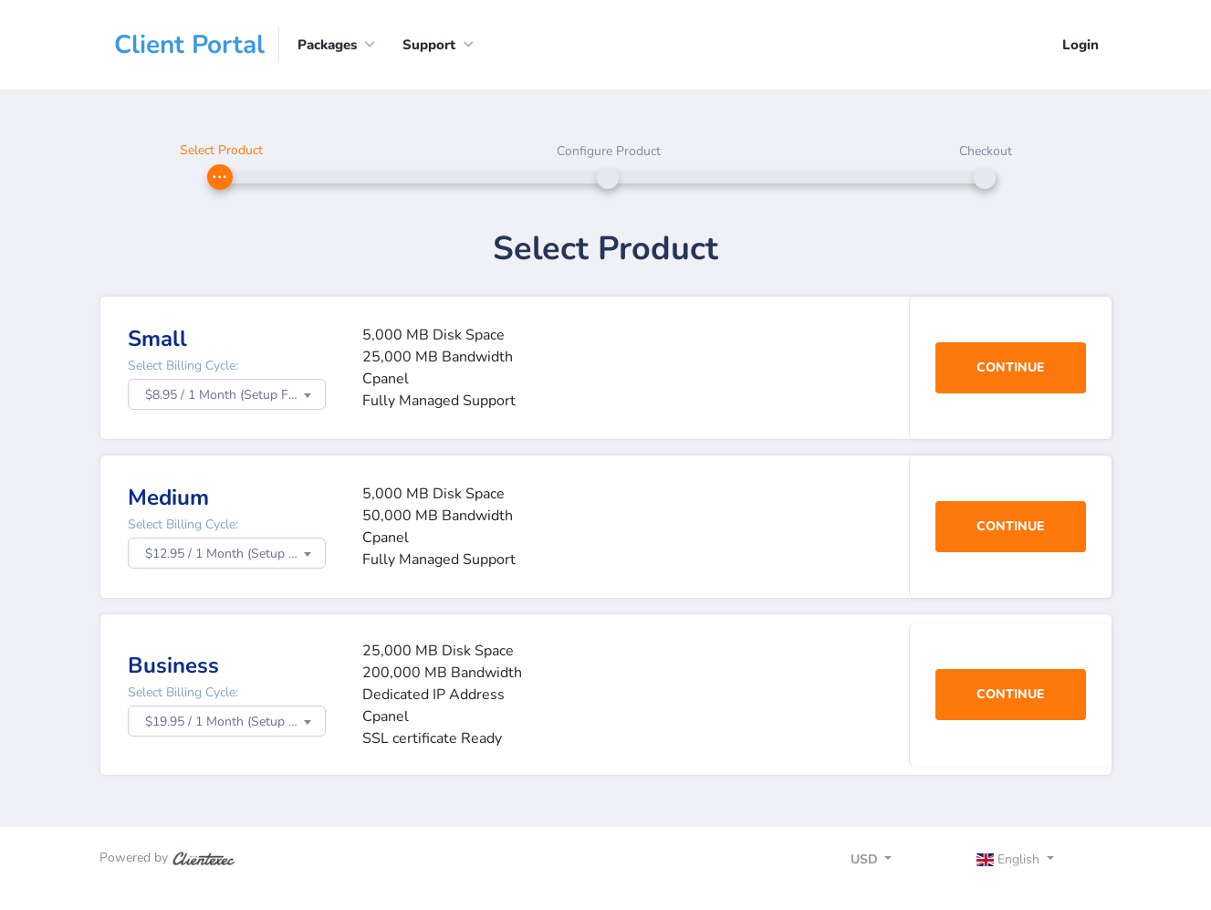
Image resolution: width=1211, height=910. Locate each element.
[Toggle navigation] (1031, 861)
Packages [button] (327, 45)
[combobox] (227, 394)
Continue (1010, 367)
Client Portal (189, 44)
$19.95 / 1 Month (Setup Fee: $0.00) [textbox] (235, 721)
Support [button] (428, 45)
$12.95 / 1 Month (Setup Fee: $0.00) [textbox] (235, 553)
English (1009, 859)
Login (1080, 45)
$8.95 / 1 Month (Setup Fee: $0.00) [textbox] (235, 394)
